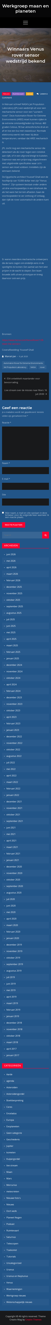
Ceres (9, 1106)
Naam (6, 463)
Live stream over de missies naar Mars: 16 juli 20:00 (25, 392)
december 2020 (14, 866)
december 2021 (14, 801)
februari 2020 (13, 931)
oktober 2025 (13, 599)
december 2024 (14, 664)
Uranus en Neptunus (17, 1276)
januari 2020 (12, 938)
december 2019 (14, 944)
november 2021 (14, 808)
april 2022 (11, 775)
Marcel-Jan (10, 356)
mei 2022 (11, 769)
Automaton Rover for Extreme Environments (23, 363)
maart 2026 (12, 573)
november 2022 (14, 743)
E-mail (6, 478)
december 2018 (14, 1022)
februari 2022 (13, 788)
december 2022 (14, 736)
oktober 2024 (13, 677)
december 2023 (14, 697)
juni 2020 (11, 905)
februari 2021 (13, 853)
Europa (10, 1119)
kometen (11, 1152)
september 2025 (14, 606)
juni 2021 (11, 827)
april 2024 (11, 684)
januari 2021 (12, 860)
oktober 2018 (13, 1035)
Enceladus (11, 1113)
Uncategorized (13, 1263)
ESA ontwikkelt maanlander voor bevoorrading (22, 380)
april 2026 (11, 567)
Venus (29, 94)
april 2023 (11, 716)
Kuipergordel (13, 1158)
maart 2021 (12, 847)
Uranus (10, 1269)
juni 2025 (11, 625)
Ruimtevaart (18, 94)
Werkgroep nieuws (16, 1295)
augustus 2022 (13, 756)
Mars (9, 1178)
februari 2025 (13, 651)
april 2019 (11, 996)
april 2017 (11, 1048)
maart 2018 (12, 1042)
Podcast (10, 1224)
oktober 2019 (13, 957)
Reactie (6, 422)
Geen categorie (14, 1132)
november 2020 (14, 873)
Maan (9, 1171)
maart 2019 (12, 1003)
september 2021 (14, 821)
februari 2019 (13, 1009)
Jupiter (9, 1145)
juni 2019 (11, 983)
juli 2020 (10, 899)
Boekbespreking (14, 1100)
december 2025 (14, 586)
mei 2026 (11, 560)
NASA (33, 367)
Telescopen (12, 1243)
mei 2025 (11, 632)
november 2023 (14, 703)
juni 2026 (11, 554)
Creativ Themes (33, 1319)
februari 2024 (13, 690)
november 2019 (14, 951)
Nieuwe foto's (13, 1198)
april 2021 (11, 840)
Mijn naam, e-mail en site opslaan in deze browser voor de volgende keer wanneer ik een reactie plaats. (27, 515)
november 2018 (14, 1029)
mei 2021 (11, 834)
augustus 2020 (13, 892)
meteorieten (12, 1191)
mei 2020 (11, 912)
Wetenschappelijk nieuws (19, 1302)
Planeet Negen (14, 1217)
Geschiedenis (13, 1139)
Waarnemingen (14, 1289)
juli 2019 (10, 977)
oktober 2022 (13, 749)
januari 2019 (12, 1016)
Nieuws (6, 94)
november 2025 (14, 593)
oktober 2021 (13, 814)
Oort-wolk (11, 1211)
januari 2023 (12, 730)
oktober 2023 (13, 710)
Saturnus (11, 1237)
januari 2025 (12, 658)
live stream (12, 1165)
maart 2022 (12, 782)
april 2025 (11, 638)
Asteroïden (12, 1087)
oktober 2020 (13, 879)
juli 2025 (10, 619)
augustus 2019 (13, 970)
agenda (10, 1080)
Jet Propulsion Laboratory (15, 367)
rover (42, 367)
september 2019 (14, 964)
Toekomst (11, 1250)
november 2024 (14, 671)
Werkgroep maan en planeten (25, 8)
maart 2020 (12, 925)
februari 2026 (13, 580)
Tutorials (11, 1256)
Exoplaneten (12, 1126)
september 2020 (14, 886)
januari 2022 (12, 795)
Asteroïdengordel (15, 1093)
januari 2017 (12, 1055)
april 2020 (11, 918)
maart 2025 (12, 645)
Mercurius (11, 1185)
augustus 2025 (13, 612)
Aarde (9, 1074)
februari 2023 (13, 723)
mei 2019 (11, 990)
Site (4, 494)
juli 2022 (10, 762)
